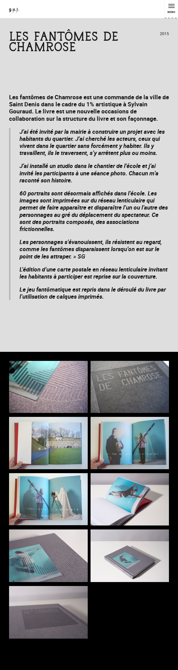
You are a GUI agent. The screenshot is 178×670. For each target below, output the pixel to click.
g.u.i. (14, 9)
